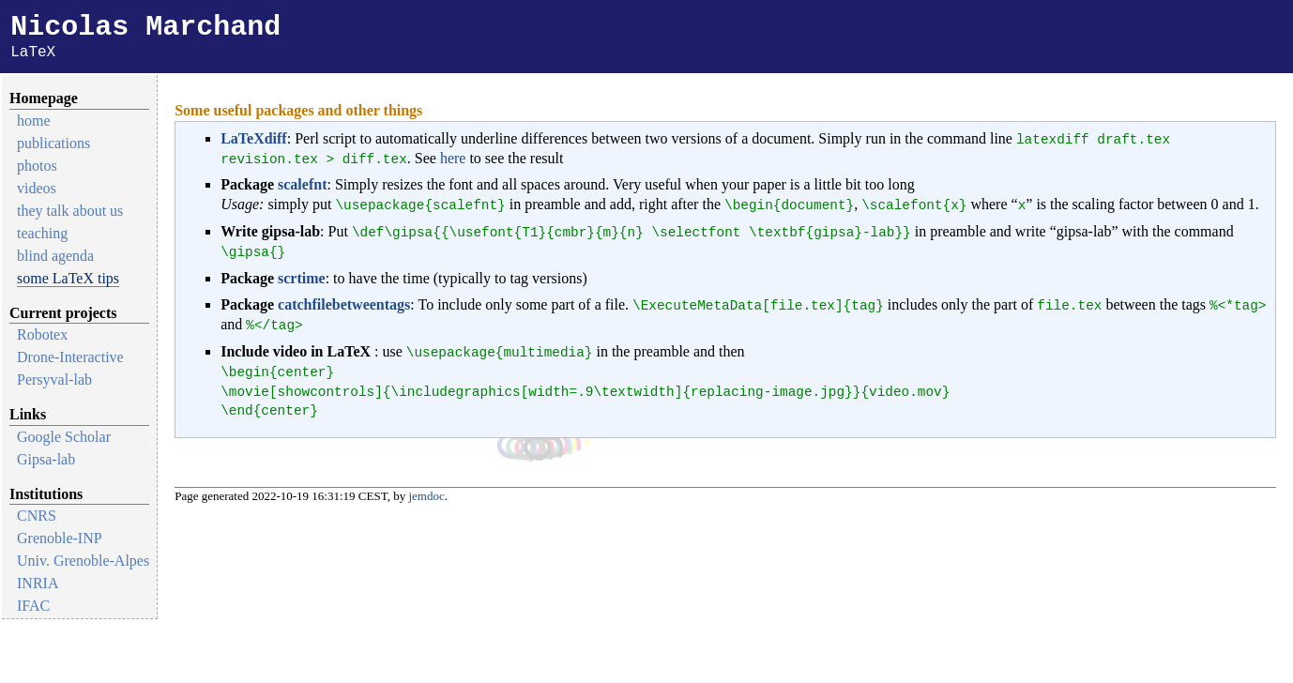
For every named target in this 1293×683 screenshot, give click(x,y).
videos (36, 192)
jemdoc (426, 500)
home (34, 124)
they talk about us (70, 214)
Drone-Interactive (70, 361)
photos (37, 169)
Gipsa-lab (46, 463)
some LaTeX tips (68, 282)
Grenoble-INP (59, 542)
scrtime (302, 282)
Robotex (42, 338)
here (453, 162)
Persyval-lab (54, 383)
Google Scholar (64, 440)
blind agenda (55, 259)
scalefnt (302, 188)
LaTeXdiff (254, 142)
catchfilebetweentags (344, 308)
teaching (42, 237)
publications (53, 147)
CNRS (36, 519)
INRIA (37, 587)
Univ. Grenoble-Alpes (83, 564)
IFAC (33, 609)
